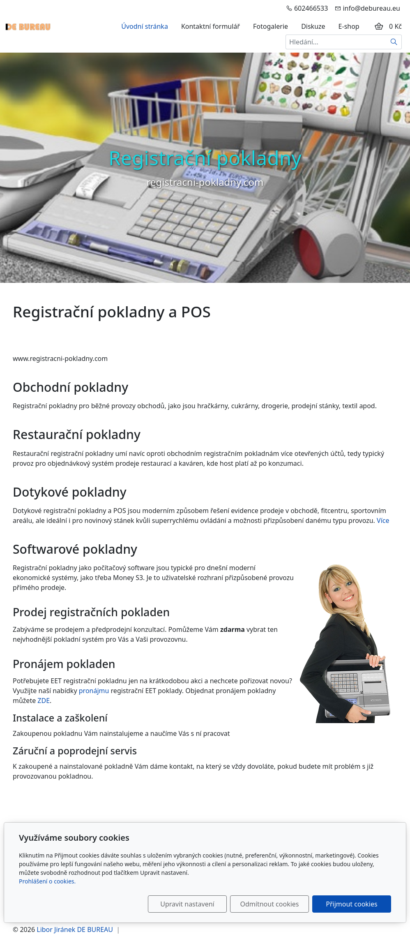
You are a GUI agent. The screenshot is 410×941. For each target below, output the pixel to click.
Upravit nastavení (187, 904)
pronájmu (94, 690)
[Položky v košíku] (379, 26)
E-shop (349, 26)
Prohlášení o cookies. (47, 881)
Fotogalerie (270, 26)
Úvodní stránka (144, 26)
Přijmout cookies (351, 904)
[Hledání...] (336, 42)
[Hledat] (394, 42)
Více (383, 520)
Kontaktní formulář (210, 26)
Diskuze (313, 26)
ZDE (43, 700)
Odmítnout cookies (269, 904)
